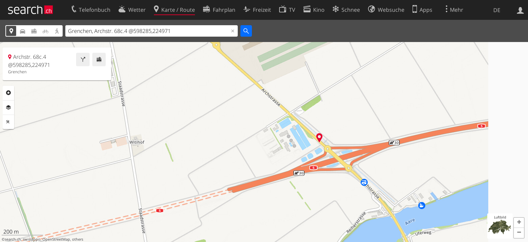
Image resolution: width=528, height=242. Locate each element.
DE (496, 10)
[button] (519, 223)
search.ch (13, 239)
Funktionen (8, 122)
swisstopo (31, 239)
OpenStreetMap (56, 239)
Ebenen (8, 107)
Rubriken (8, 93)
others (77, 239)
